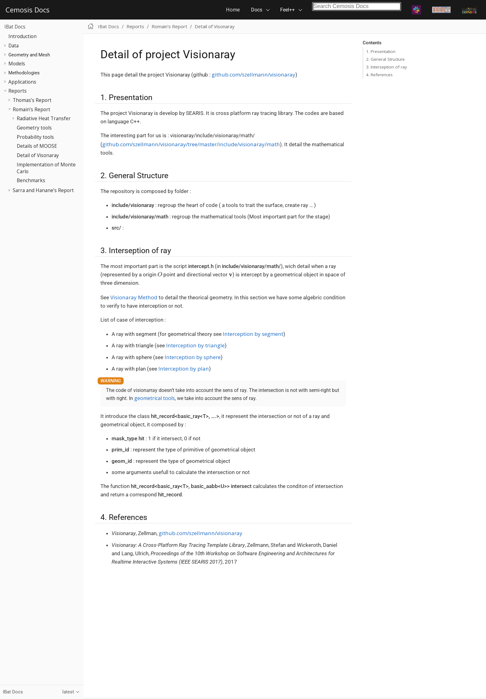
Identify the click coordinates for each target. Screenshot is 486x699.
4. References (379, 74)
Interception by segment (253, 333)
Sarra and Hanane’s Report (43, 190)
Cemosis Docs (28, 9)
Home (233, 9)
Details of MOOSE (37, 146)
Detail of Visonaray (38, 155)
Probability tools (35, 137)
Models (16, 63)
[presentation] (159, 274)
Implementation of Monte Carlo (46, 168)
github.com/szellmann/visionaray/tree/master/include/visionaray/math (191, 144)
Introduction (22, 36)
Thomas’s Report (32, 100)
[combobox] (356, 6)
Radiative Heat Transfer (44, 118)
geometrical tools (154, 398)
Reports (17, 90)
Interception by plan (183, 368)
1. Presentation (380, 51)
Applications (22, 81)
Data (13, 45)
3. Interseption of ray (386, 67)
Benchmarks (31, 180)
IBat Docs (14, 26)
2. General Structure (385, 59)
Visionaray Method (133, 297)
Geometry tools (34, 127)
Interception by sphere (193, 357)
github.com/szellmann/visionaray (253, 74)
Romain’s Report (31, 109)
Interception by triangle (195, 345)
